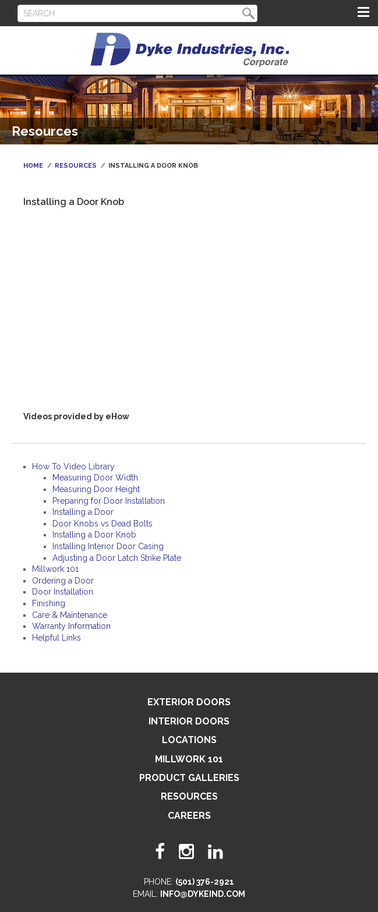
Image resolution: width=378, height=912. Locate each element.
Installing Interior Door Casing (108, 546)
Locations (189, 739)
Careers (189, 815)
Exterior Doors (189, 702)
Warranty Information (71, 626)
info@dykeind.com (202, 894)
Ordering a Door (63, 580)
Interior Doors (189, 721)
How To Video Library (73, 466)
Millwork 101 (55, 569)
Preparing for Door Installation (108, 501)
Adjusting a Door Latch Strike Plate (116, 558)
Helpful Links (56, 637)
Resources (76, 165)
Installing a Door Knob (94, 534)
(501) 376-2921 (204, 881)
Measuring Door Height (96, 489)
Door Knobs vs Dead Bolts (102, 523)
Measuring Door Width (95, 477)
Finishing (48, 603)
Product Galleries (189, 777)
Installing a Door (83, 512)
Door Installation (62, 591)
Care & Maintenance (69, 615)
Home (33, 165)
